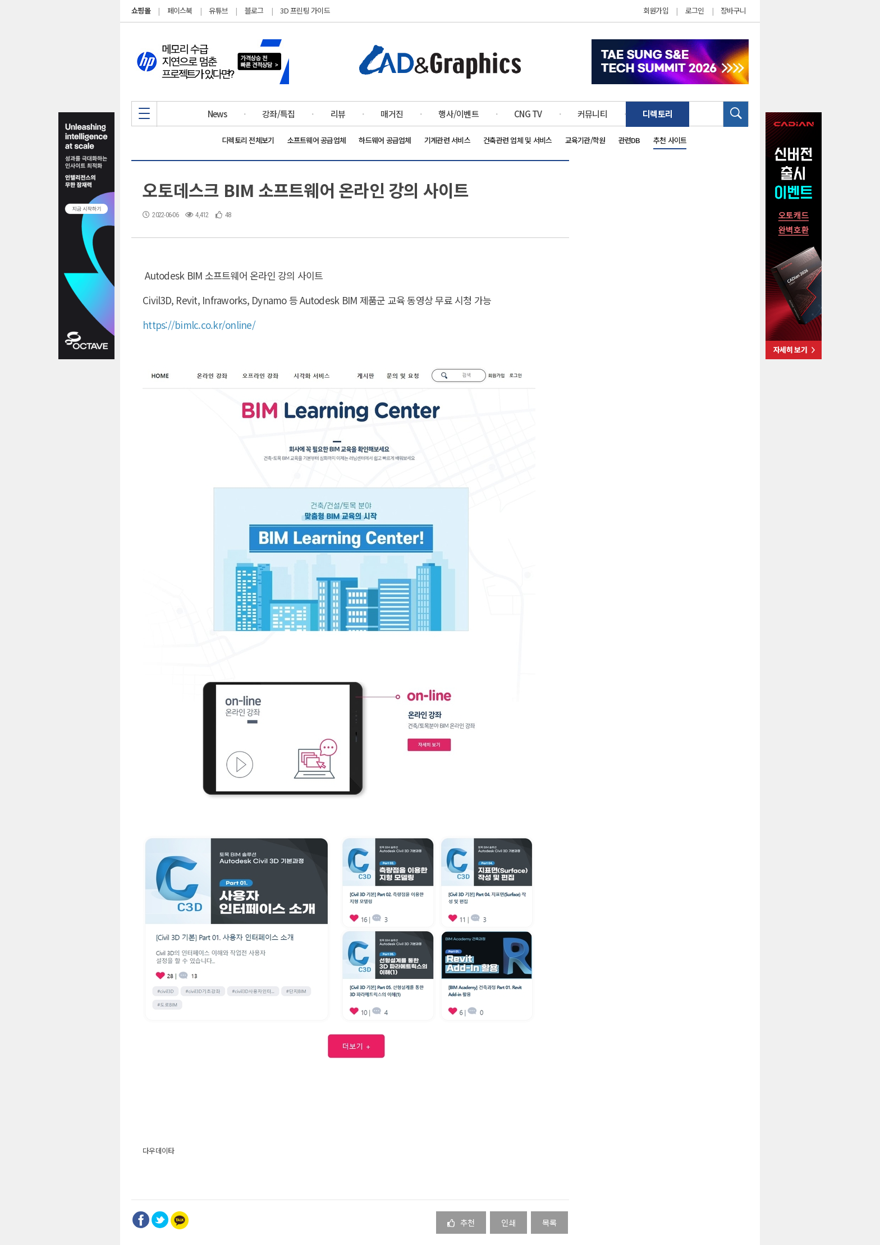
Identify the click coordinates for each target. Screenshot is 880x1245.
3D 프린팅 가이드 (305, 10)
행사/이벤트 (458, 114)
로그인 (694, 11)
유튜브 (218, 10)
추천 (461, 1222)
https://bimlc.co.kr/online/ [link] (199, 325)
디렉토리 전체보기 (248, 140)
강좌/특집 (278, 114)
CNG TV (528, 114)
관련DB (629, 140)
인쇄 (508, 1222)
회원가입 (655, 11)
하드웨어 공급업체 (385, 140)
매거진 (392, 114)
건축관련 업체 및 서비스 (517, 140)
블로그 (254, 10)
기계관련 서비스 (447, 140)
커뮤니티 (592, 114)
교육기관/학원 (585, 140)
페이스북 (179, 10)
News (217, 114)
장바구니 (733, 11)
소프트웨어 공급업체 (316, 140)
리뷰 (338, 114)
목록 (549, 1222)
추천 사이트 (670, 140)
